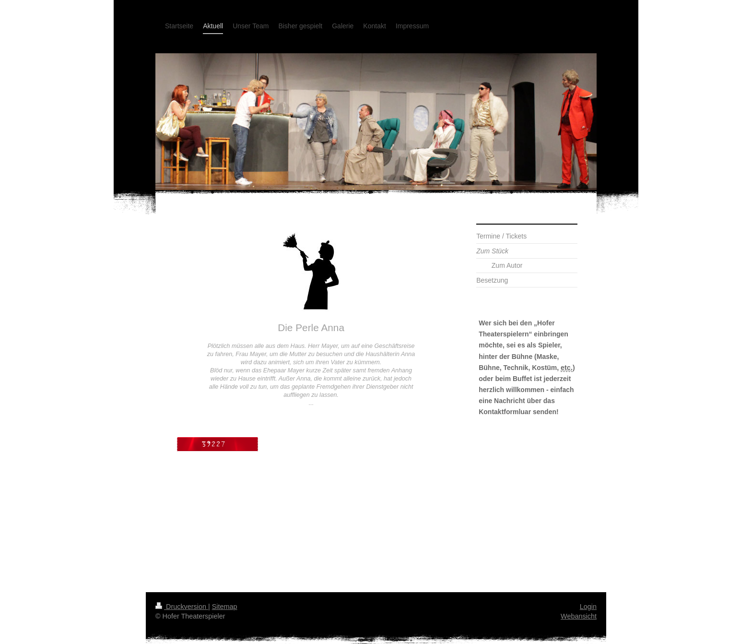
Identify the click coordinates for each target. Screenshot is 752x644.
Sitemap (224, 606)
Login (588, 606)
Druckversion (181, 606)
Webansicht (579, 616)
